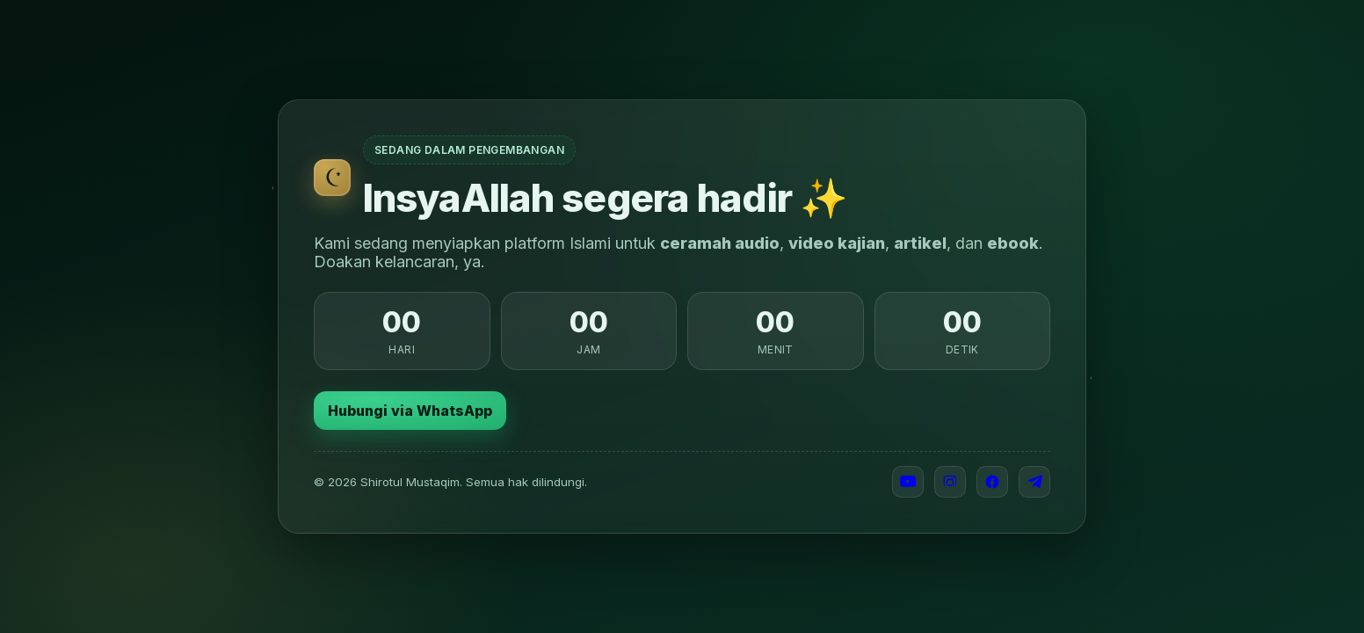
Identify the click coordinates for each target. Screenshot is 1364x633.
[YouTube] (908, 482)
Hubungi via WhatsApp (410, 410)
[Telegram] (1034, 482)
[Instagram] (950, 482)
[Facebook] (992, 482)
